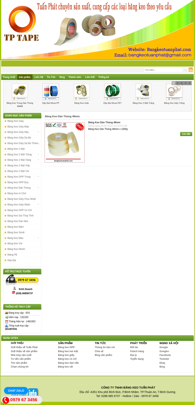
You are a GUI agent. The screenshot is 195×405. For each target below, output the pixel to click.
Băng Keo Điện (15, 226)
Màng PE (12, 254)
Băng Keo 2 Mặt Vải (18, 171)
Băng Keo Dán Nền (17, 221)
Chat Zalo (16, 390)
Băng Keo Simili (15, 232)
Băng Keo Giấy (81, 103)
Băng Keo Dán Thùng (23, 187)
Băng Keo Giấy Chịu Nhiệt (21, 199)
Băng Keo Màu (23, 238)
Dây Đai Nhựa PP (50, 103)
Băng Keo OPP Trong (23, 176)
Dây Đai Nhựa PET (112, 103)
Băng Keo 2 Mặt (16, 148)
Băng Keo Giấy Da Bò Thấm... (23, 143)
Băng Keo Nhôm (16, 249)
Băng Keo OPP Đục (18, 182)
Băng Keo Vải (14, 243)
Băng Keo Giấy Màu (18, 126)
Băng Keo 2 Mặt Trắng (143, 103)
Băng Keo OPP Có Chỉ (19, 210)
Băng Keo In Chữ (16, 193)
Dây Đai (11, 260)
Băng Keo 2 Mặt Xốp (18, 165)
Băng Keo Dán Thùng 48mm (104, 122)
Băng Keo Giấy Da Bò (19, 137)
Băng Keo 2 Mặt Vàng (23, 160)
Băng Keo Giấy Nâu (23, 132)
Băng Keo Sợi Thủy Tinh (20, 215)
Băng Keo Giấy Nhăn (23, 204)
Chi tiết (186, 134)
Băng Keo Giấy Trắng (174, 103)
